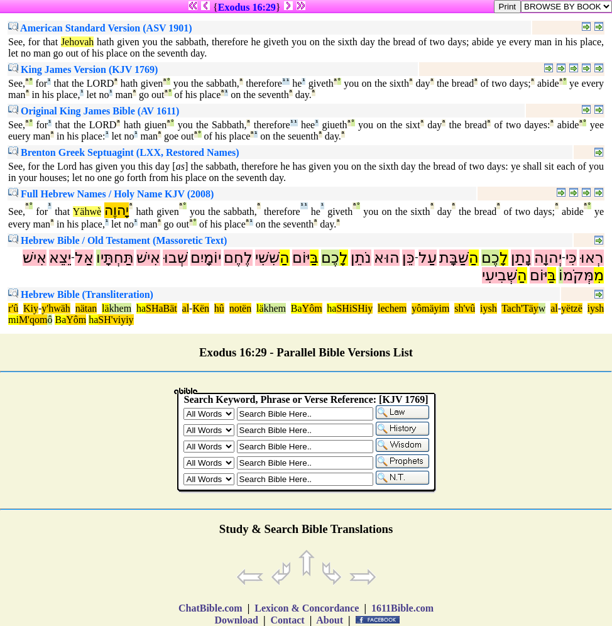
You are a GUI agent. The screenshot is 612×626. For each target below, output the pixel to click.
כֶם (490, 258)
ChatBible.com (210, 608)
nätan (86, 308)
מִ (599, 275)
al (186, 308)
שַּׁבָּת (454, 258)
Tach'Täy (519, 308)
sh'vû (464, 308)
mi (13, 319)
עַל (427, 258)
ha (141, 308)
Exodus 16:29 (247, 7)
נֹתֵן (361, 258)
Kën (200, 308)
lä (105, 308)
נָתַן (521, 258)
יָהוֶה (116, 210)
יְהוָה (548, 258)
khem (120, 308)
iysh (488, 308)
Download (236, 620)
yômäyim (430, 308)
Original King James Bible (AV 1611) (93, 111)
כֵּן (408, 258)
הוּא (387, 258)
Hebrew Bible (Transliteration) (80, 294)
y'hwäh (55, 308)
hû (219, 308)
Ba (296, 308)
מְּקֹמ (578, 275)
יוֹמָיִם (205, 258)
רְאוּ (591, 258)
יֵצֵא (60, 258)
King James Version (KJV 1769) (83, 69)
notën (240, 308)
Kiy (30, 308)
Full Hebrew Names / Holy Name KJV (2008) (111, 194)
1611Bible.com (402, 608)
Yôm (312, 308)
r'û (13, 308)
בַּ (314, 258)
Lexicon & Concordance (306, 608)
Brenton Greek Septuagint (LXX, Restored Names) (123, 152)
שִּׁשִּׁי (267, 258)
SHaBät (161, 308)
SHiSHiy (354, 308)
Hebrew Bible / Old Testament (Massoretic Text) (117, 240)
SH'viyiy (115, 319)
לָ (504, 258)
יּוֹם (301, 258)
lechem (392, 308)
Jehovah (77, 41)
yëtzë (571, 308)
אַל (84, 258)
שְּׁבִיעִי (499, 275)
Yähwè (87, 211)
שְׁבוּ (175, 258)
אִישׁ (148, 258)
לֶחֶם (238, 258)
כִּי (571, 258)
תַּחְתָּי (117, 258)
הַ (474, 258)
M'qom (33, 319)
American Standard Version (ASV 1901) (100, 28)
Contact (287, 620)
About (330, 620)
